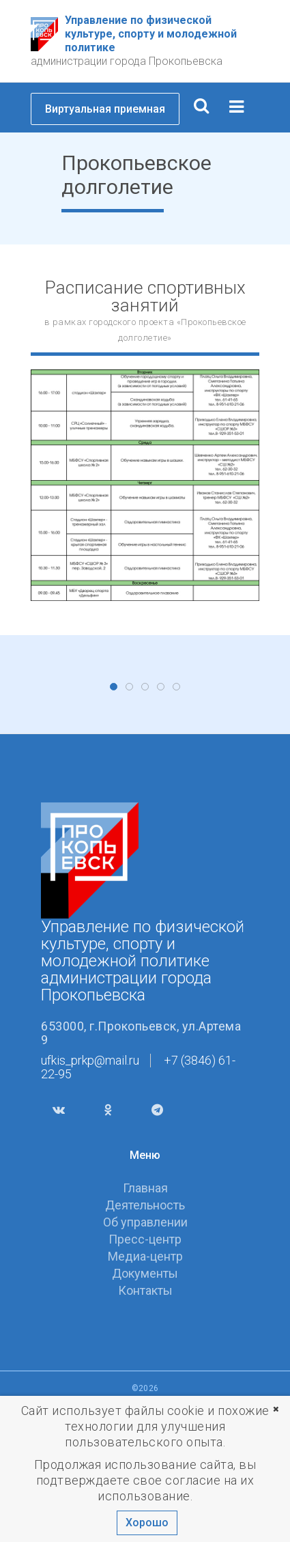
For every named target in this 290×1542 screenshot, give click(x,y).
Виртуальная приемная (105, 108)
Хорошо (147, 1522)
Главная (145, 1324)
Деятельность (145, 1341)
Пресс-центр (145, 1376)
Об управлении (145, 1358)
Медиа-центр (145, 1393)
